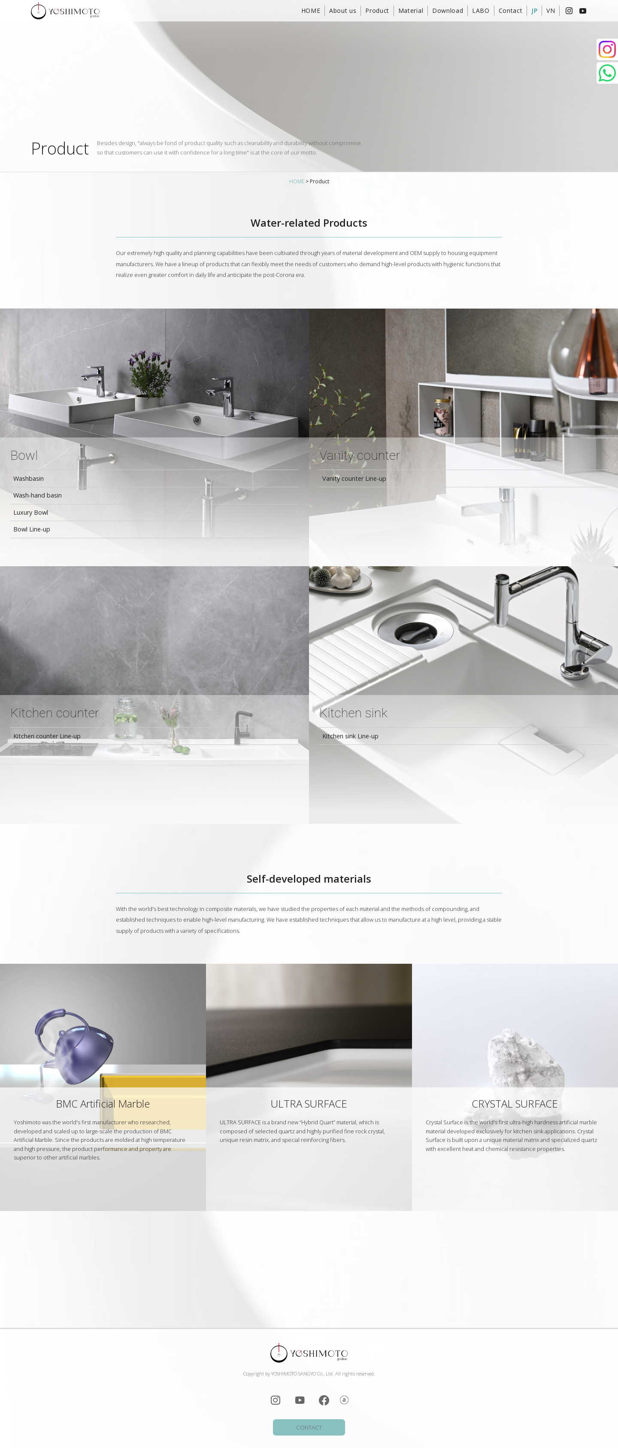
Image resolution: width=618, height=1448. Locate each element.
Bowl (24, 455)
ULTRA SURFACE (309, 1103)
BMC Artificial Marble (103, 1103)
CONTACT (309, 1427)
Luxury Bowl (30, 512)
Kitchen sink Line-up (350, 736)
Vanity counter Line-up (354, 478)
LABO (481, 10)
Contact (511, 10)
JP (534, 10)
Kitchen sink (353, 712)
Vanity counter (359, 455)
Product (377, 10)
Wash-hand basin (37, 495)
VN (550, 10)
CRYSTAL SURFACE (515, 1103)
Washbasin (28, 478)
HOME (311, 10)
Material (411, 10)
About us (343, 10)
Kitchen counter (54, 712)
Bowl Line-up (31, 529)
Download (448, 10)
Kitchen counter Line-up (47, 736)
